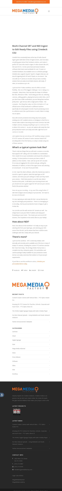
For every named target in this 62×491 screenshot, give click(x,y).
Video (14, 365)
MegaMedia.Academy (18, 482)
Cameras (14, 331)
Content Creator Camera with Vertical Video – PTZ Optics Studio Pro (30, 299)
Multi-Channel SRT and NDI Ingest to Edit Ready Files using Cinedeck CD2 (30, 49)
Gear (13, 344)
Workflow (15, 374)
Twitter (24, 270)
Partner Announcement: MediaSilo (22, 322)
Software (15, 361)
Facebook (15, 270)
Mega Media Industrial (18, 348)
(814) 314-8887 (23, 2)
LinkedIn (32, 270)
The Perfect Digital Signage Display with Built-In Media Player (30, 311)
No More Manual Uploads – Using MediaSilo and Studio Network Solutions (31, 316)
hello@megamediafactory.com (37, 2)
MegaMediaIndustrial (18, 480)
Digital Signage (16, 340)
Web (13, 370)
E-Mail (41, 270)
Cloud (14, 336)
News (14, 353)
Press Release (16, 357)
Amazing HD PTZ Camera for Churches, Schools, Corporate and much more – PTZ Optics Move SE (30, 305)
